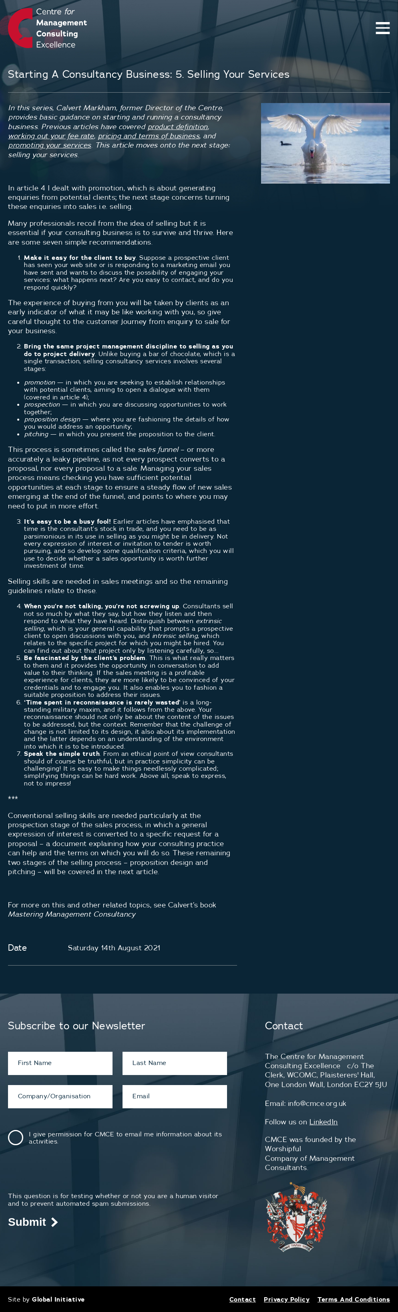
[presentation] (69, 1176)
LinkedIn (324, 1121)
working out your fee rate (51, 135)
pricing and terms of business (149, 135)
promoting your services (49, 145)
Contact (242, 1299)
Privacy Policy (287, 1299)
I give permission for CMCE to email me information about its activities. (125, 1137)
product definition (177, 126)
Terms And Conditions (354, 1299)
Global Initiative (58, 1299)
